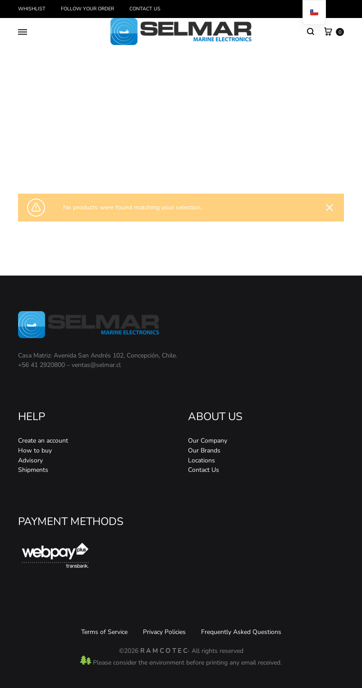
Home (125, 160)
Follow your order (87, 8)
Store (145, 160)
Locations (201, 460)
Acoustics (168, 160)
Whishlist (32, 8)
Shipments (33, 470)
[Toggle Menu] (22, 32)
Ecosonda (196, 160)
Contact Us (144, 8)
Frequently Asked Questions (241, 632)
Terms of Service (104, 632)
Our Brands (204, 450)
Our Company (207, 440)
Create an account (43, 440)
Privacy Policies (164, 632)
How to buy (35, 450)
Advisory (30, 460)
